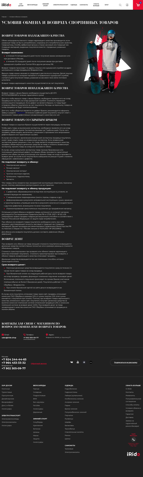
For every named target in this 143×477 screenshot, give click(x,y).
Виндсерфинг (7, 402)
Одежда (73, 5)
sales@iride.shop (9, 338)
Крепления (38, 425)
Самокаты (84, 5)
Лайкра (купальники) (73, 396)
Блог (107, 5)
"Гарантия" (20, 113)
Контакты (130, 392)
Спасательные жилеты (74, 432)
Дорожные (37, 412)
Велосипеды (32, 5)
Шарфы (68, 422)
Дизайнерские (8, 399)
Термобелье (70, 429)
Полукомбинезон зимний (75, 412)
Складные (37, 392)
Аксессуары (7, 409)
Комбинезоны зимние (74, 399)
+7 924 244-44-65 (14, 359)
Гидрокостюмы (71, 392)
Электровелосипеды (10, 419)
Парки (67, 405)
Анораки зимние (72, 402)
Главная (4, 17)
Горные (36, 389)
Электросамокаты (9, 422)
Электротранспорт (60, 5)
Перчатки (69, 415)
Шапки (67, 439)
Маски (35, 436)
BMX (35, 399)
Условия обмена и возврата (133, 409)
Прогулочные (7, 396)
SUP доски (20, 4)
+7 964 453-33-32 (14, 362)
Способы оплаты (132, 405)
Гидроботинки (71, 389)
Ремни (67, 435)
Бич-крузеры (38, 402)
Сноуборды (38, 422)
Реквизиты (130, 396)
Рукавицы (69, 419)
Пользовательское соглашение (133, 400)
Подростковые (39, 396)
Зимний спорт (45, 4)
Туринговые (7, 392)
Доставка (129, 417)
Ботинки (36, 429)
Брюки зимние (71, 409)
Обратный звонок (39, 363)
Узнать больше (96, 4)
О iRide (129, 389)
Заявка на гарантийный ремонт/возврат (132, 423)
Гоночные (6, 389)
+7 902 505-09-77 (31, 338)
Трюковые (69, 449)
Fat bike (36, 405)
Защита (36, 439)
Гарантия (130, 414)
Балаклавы (69, 425)
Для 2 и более (7, 405)
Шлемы (36, 432)
